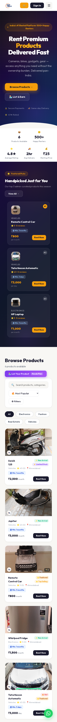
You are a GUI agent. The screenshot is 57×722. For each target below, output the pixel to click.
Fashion (42, 414)
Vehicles (32, 421)
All (9, 414)
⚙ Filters (16, 401)
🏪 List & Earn (17, 96)
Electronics (24, 414)
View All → (13, 193)
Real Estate (14, 421)
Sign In (37, 5)
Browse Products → (21, 86)
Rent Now (41, 479)
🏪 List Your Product (26, 373)
